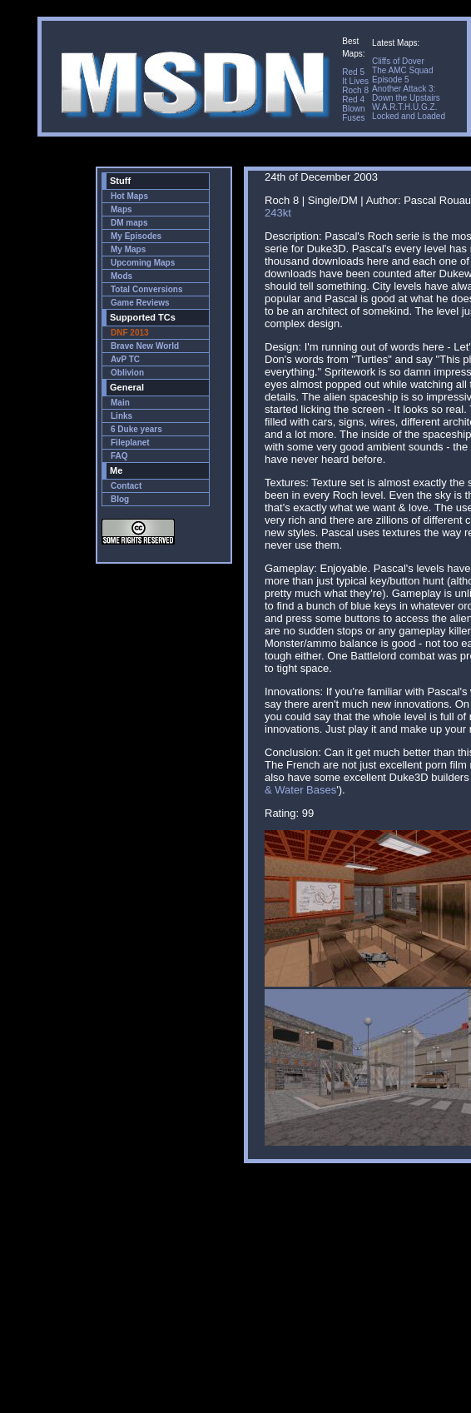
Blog (120, 499)
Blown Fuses (353, 113)
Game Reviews (140, 302)
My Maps (128, 249)
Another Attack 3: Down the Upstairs (406, 93)
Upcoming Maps (143, 262)
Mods (121, 276)
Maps (121, 209)
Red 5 (353, 72)
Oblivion (127, 372)
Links (121, 415)
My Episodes (136, 236)
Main (120, 402)
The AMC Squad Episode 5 (402, 75)
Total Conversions (147, 289)
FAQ (119, 455)
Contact (126, 485)
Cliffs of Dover (398, 61)
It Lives (355, 81)
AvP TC (125, 359)
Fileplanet (130, 442)
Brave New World (145, 346)
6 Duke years (136, 429)
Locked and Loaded (408, 116)
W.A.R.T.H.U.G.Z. (404, 107)
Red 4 (353, 99)
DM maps (129, 222)
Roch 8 (355, 90)
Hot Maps (129, 196)
